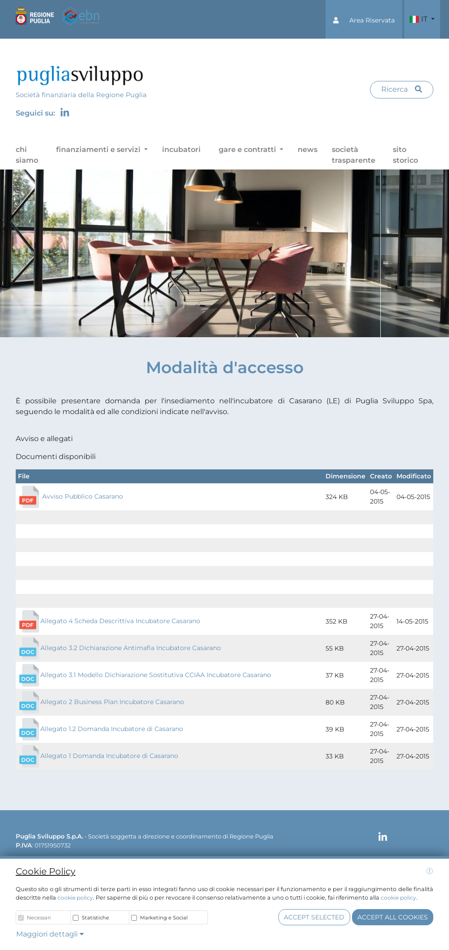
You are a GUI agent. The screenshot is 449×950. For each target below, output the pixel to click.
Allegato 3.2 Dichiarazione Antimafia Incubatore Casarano (130, 648)
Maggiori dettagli (50, 934)
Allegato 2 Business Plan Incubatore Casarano (112, 702)
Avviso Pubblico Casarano (82, 496)
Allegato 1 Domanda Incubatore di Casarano (109, 756)
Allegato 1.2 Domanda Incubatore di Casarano (111, 729)
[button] (364, 19)
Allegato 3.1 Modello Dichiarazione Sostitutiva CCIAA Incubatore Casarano (144, 675)
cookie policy (75, 897)
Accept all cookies (392, 917)
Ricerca (401, 89)
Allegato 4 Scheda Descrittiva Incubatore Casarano (120, 621)
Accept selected (314, 917)
